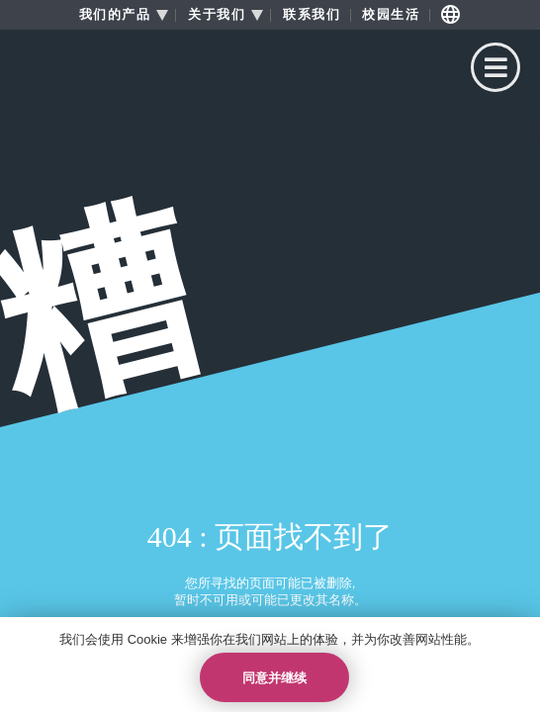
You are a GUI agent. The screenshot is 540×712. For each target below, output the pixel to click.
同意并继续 (274, 677)
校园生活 (390, 15)
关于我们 (216, 15)
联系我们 (311, 15)
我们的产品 (115, 15)
